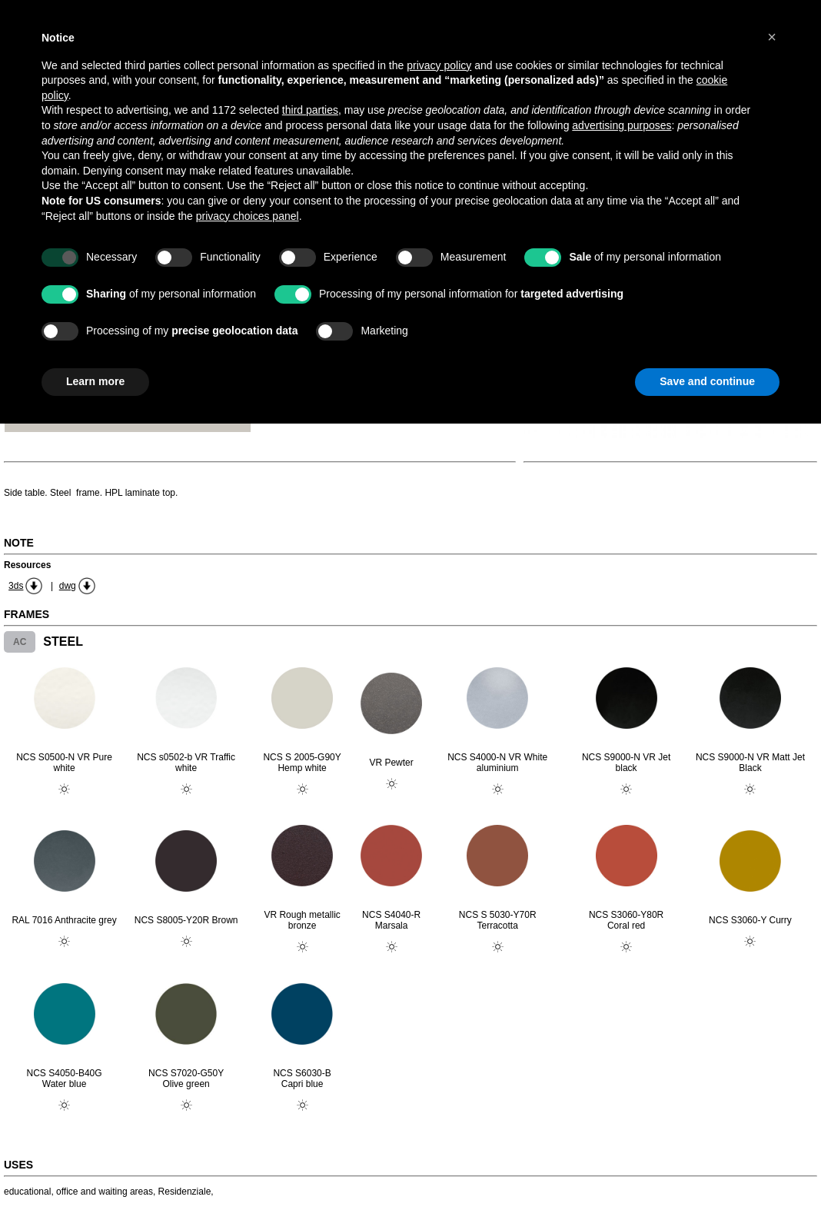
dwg (67, 585)
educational (27, 1191)
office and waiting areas (104, 1191)
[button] (772, 37)
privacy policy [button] (439, 65)
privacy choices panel (247, 216)
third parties (310, 110)
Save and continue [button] (707, 381)
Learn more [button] (95, 381)
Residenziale (184, 1191)
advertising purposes (621, 125)
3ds (15, 585)
